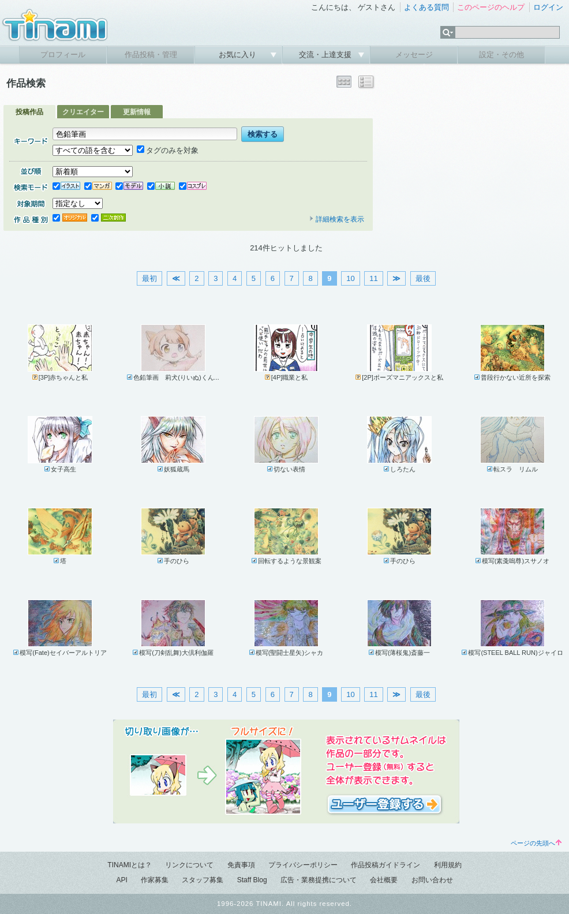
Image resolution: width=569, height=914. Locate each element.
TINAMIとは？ (129, 865)
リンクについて (189, 865)
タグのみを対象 (168, 150)
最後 (423, 278)
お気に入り (239, 54)
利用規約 (448, 865)
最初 (149, 278)
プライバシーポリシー (303, 865)
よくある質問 (426, 7)
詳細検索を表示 (336, 219)
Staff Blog (252, 880)
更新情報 (137, 112)
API (121, 880)
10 (350, 278)
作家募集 (155, 880)
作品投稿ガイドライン (385, 865)
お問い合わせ (432, 880)
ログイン (548, 7)
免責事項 (241, 865)
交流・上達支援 (326, 54)
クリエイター (83, 112)
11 (373, 278)
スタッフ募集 (202, 880)
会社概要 (384, 880)
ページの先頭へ (536, 843)
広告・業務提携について (318, 880)
